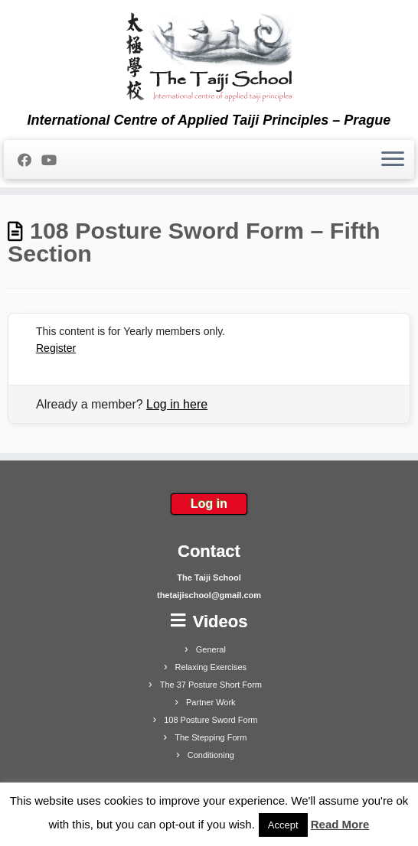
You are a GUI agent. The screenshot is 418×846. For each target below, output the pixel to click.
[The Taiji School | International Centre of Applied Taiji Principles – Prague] (209, 56)
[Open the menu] (392, 159)
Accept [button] (283, 825)
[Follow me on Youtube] (54, 160)
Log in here (176, 404)
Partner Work (211, 702)
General (211, 649)
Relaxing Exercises (211, 667)
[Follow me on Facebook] (29, 160)
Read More (340, 824)
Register (56, 348)
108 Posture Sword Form (210, 719)
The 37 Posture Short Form (211, 684)
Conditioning (211, 755)
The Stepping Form (211, 737)
